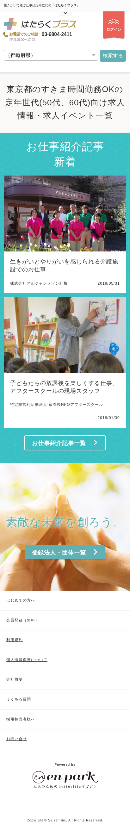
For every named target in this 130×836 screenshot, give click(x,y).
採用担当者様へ (20, 719)
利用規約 (14, 640)
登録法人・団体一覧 (65, 552)
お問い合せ (16, 739)
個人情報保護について (26, 660)
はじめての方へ (20, 600)
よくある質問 (18, 699)
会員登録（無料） (22, 620)
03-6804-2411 (57, 34)
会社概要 (14, 679)
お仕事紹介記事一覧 (65, 443)
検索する (113, 55)
